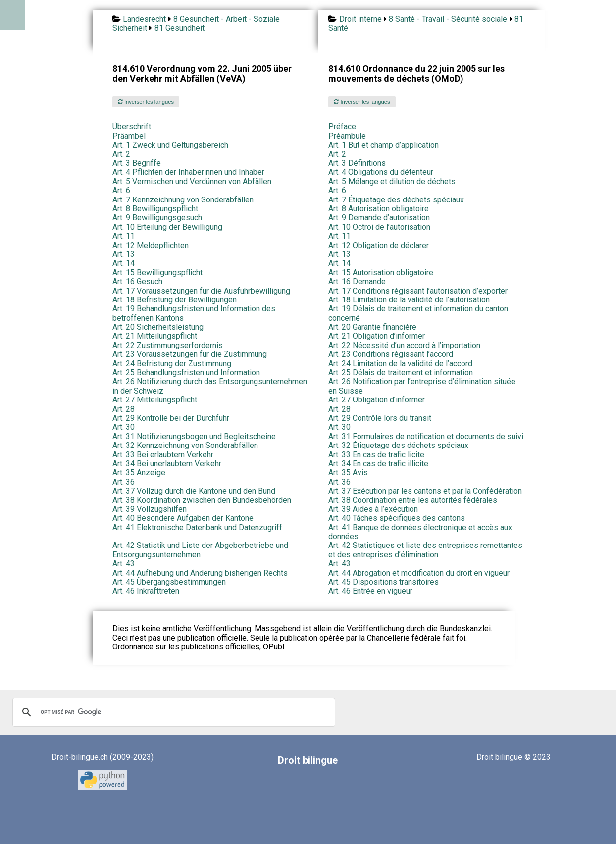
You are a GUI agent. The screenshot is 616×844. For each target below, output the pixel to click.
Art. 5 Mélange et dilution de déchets (392, 181)
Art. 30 (123, 427)
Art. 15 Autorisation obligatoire (380, 272)
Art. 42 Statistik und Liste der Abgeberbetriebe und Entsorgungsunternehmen (200, 550)
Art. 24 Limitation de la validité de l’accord (400, 363)
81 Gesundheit (179, 28)
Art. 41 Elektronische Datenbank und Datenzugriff (197, 527)
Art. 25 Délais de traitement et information (400, 372)
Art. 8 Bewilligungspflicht (155, 208)
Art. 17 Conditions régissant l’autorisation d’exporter (418, 291)
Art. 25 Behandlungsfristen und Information (186, 372)
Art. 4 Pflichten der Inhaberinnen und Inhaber (188, 172)
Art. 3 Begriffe (136, 163)
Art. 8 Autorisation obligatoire (378, 208)
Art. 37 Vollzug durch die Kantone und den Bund (193, 491)
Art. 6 (121, 190)
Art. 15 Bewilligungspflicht (157, 272)
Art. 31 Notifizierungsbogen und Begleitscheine (194, 436)
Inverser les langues (146, 102)
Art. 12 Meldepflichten (150, 245)
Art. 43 (123, 563)
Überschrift (131, 126)
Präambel (129, 136)
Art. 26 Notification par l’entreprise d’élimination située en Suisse (421, 386)
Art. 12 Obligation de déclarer (378, 245)
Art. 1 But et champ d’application (383, 144)
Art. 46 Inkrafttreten (145, 591)
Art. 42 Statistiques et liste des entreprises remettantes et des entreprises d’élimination (425, 550)
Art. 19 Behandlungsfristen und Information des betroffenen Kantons (193, 313)
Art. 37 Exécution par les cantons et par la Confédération (425, 491)
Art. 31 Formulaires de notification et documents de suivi (425, 436)
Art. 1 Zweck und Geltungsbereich (170, 144)
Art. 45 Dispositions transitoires (383, 582)
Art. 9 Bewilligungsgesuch (157, 217)
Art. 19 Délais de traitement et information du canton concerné (418, 313)
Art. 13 (123, 254)
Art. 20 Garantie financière (372, 327)
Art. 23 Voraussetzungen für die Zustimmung (189, 354)
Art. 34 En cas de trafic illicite (378, 463)
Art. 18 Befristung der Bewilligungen (174, 299)
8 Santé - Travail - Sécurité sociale (448, 19)
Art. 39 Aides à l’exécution (373, 509)
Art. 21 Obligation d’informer (376, 336)
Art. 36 (123, 482)
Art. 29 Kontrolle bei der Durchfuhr (170, 418)
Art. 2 (121, 154)
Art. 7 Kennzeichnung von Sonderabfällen (183, 199)
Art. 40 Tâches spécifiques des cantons (396, 518)
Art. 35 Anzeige (138, 472)
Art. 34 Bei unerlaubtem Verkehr (166, 463)
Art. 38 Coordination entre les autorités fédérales (412, 500)
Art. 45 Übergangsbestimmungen (169, 582)
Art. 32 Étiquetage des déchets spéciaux (398, 445)
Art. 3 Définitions (357, 163)
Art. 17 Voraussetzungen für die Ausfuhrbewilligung (201, 291)
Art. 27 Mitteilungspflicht (154, 399)
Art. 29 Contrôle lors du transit (379, 418)
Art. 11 (123, 236)
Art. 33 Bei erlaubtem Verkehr (162, 454)
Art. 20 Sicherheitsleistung (158, 327)
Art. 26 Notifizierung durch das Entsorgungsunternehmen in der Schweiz (209, 386)
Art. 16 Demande (357, 281)
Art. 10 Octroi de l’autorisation (379, 227)
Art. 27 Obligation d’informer (376, 399)
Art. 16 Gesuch (137, 281)
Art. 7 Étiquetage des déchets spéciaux (396, 199)
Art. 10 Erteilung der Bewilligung (167, 227)
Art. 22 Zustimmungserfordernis (167, 345)
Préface (342, 126)
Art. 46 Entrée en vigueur (370, 591)
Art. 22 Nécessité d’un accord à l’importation (404, 345)
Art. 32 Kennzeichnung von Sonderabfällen (185, 445)
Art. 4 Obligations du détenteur (380, 172)
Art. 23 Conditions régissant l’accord (390, 354)
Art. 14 (123, 263)
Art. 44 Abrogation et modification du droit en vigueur (419, 573)
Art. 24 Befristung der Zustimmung (171, 363)
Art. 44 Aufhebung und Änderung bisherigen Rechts (200, 573)
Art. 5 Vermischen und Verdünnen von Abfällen (191, 181)
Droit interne (360, 19)
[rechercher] (172, 712)
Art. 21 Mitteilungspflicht (154, 336)
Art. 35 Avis (348, 472)
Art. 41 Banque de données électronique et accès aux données (420, 532)
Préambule (347, 136)
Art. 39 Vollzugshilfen (149, 509)
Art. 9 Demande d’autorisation (379, 217)
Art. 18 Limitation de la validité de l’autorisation (409, 299)
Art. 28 (123, 409)
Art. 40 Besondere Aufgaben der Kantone (183, 518)
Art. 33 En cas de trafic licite (376, 454)
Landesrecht (144, 19)
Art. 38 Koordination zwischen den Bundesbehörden (201, 500)
